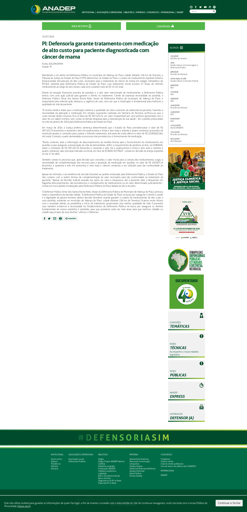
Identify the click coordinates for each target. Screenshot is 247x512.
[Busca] (203, 11)
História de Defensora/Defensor (143, 468)
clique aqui (24, 506)
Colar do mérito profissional (172, 464)
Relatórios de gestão (106, 466)
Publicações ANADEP (106, 468)
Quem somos (56, 459)
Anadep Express (136, 466)
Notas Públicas (135, 473)
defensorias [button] (109, 12)
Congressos (166, 454)
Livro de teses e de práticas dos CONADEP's (178, 466)
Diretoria (54, 466)
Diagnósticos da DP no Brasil (109, 480)
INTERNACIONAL (167, 470)
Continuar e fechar (229, 503)
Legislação (102, 473)
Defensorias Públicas (76, 461)
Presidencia (56, 464)
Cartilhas (101, 464)
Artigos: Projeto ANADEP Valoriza (111, 461)
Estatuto (54, 461)
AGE (172, 87)
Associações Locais (76, 459)
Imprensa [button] (140, 12)
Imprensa (134, 454)
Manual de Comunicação (140, 461)
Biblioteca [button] (129, 12)
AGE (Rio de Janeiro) (178, 58)
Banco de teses (104, 478)
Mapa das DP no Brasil (107, 483)
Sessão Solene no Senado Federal (184, 81)
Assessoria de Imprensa (139, 459)
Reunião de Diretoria (178, 74)
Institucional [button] (88, 12)
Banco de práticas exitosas (109, 476)
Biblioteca (103, 454)
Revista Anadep (136, 476)
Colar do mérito (167, 461)
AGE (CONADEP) (176, 128)
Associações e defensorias (80, 454)
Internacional (167, 12)
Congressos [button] (153, 12)
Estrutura (54, 468)
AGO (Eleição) (175, 141)
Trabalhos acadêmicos (107, 471)
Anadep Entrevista (137, 471)
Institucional (57, 454)
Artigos (101, 459)
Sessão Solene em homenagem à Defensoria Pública (184, 66)
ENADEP (180, 12)
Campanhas (134, 464)
